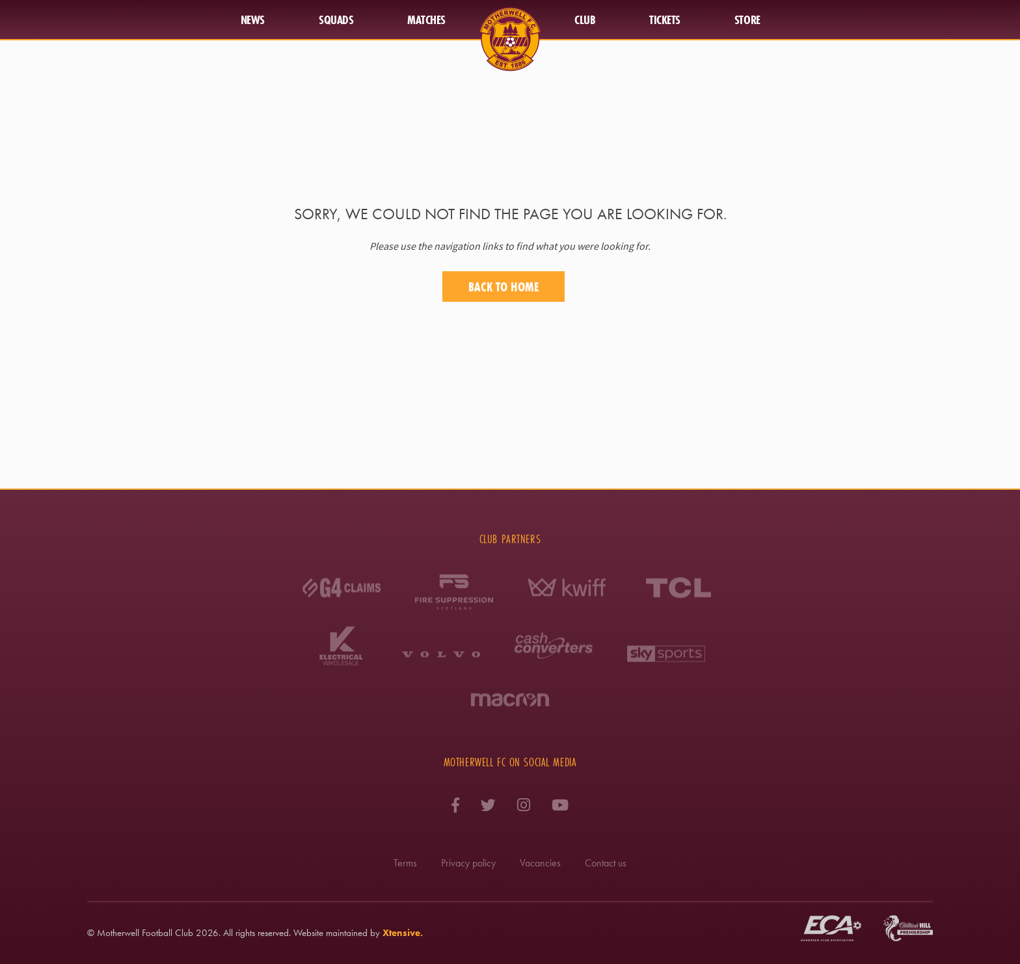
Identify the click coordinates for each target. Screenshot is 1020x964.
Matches (426, 19)
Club (584, 19)
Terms (405, 863)
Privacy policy (468, 863)
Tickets (664, 19)
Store (747, 19)
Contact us (605, 863)
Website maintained (330, 932)
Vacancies (540, 863)
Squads (336, 19)
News (253, 19)
